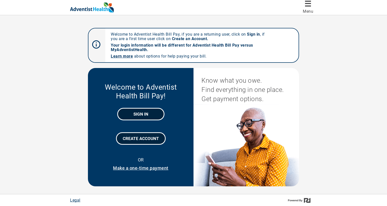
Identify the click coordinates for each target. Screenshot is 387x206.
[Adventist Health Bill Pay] (101, 7)
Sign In (140, 114)
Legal (75, 200)
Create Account (141, 138)
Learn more (122, 56)
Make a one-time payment (140, 168)
